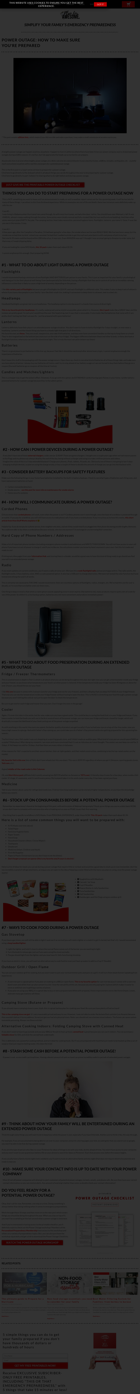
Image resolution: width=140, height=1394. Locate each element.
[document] (70, 697)
